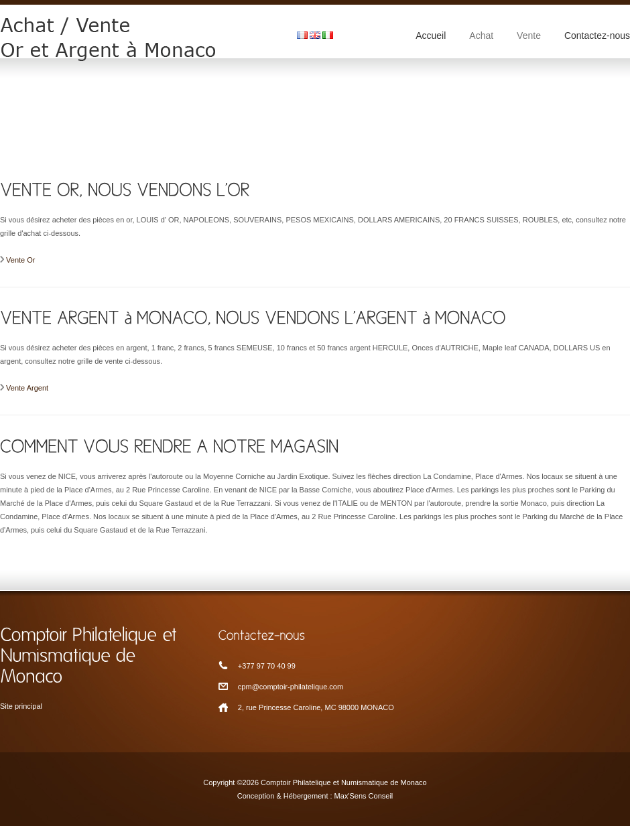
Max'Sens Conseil (363, 796)
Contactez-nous (597, 35)
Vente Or (20, 260)
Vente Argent (27, 388)
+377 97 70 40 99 (267, 666)
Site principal (21, 706)
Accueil (431, 35)
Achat (481, 35)
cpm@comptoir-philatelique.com (290, 687)
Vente (529, 35)
